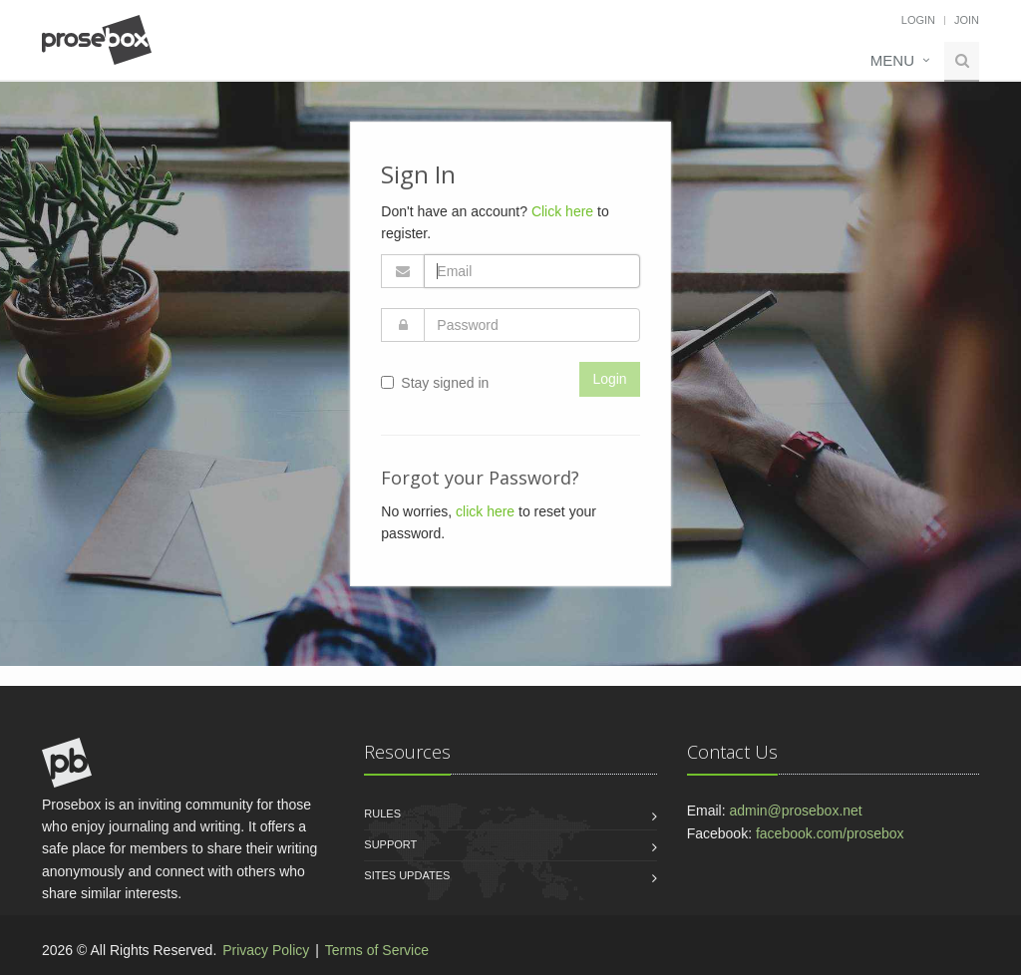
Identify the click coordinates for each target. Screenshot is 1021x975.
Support (390, 844)
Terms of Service (377, 950)
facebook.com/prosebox (830, 833)
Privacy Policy (265, 950)
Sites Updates (407, 875)
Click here (562, 211)
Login (918, 20)
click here (485, 511)
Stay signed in (435, 383)
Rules (382, 813)
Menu (892, 60)
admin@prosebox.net (795, 810)
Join (966, 20)
